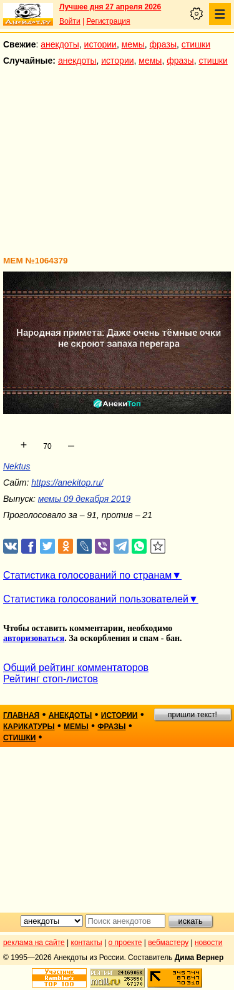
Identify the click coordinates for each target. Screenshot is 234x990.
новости (208, 942)
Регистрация (108, 21)
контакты (86, 942)
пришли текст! (192, 714)
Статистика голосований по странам (87, 575)
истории (100, 44)
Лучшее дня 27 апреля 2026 (110, 6)
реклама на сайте (34, 942)
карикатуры (29, 726)
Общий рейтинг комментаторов (76, 667)
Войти (69, 21)
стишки (196, 44)
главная (21, 715)
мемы (133, 44)
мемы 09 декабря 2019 (84, 499)
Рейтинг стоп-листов (50, 679)
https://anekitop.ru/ (67, 483)
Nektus (17, 466)
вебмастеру (168, 942)
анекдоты (60, 44)
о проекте (125, 942)
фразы (163, 44)
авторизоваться (33, 638)
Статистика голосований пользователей (95, 599)
